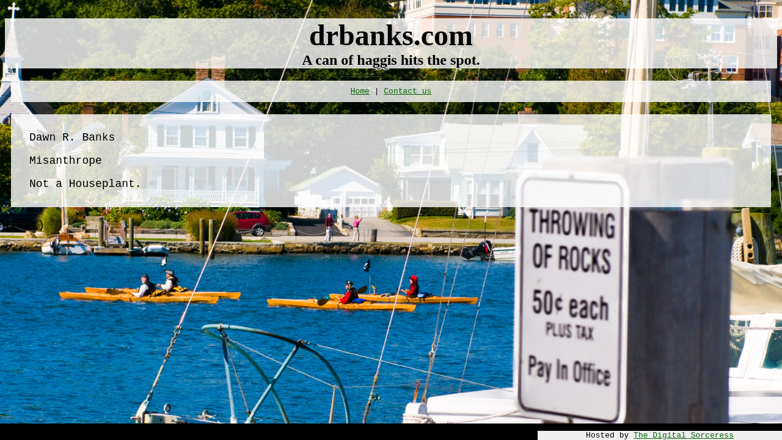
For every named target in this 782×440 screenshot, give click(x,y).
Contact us (407, 91)
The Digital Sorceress (684, 435)
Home (360, 91)
